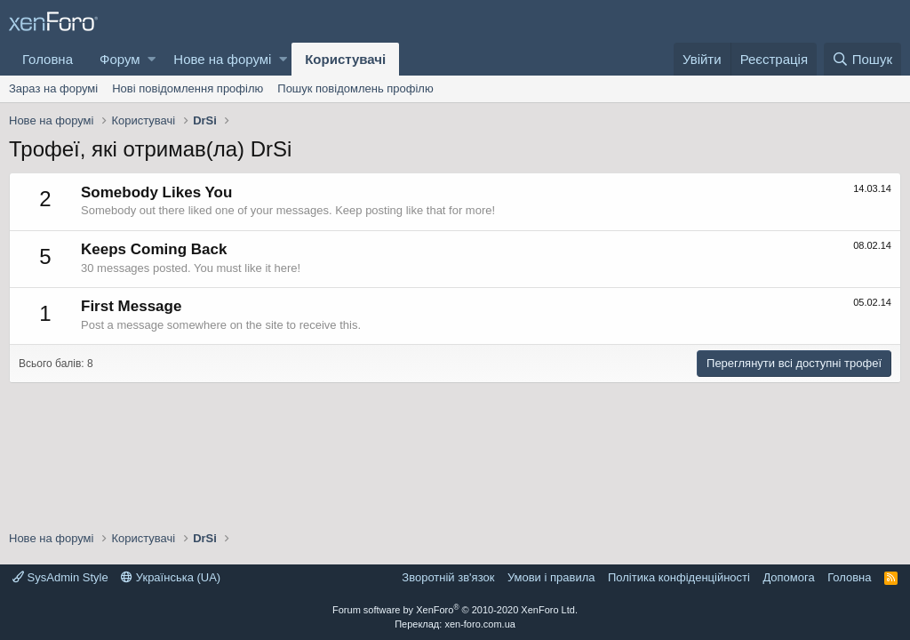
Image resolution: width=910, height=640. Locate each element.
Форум (120, 59)
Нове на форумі (222, 59)
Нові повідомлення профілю (187, 88)
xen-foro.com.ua (479, 624)
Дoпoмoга (788, 577)
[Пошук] (862, 59)
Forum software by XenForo (455, 609)
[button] (151, 59)
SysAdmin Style (60, 577)
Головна (47, 59)
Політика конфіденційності (679, 577)
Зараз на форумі (53, 88)
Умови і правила (551, 577)
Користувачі (345, 59)
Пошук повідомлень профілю (355, 88)
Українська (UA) (170, 577)
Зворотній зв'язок (448, 577)
